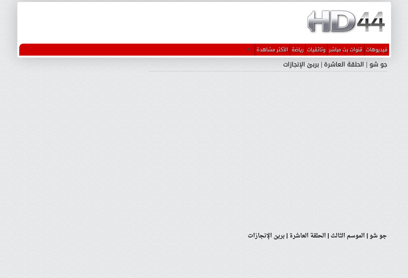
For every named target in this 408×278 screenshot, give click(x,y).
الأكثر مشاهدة (272, 49)
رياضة (298, 49)
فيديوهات (377, 49)
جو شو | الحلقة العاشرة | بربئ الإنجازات (335, 64)
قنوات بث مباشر (346, 49)
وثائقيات (316, 49)
